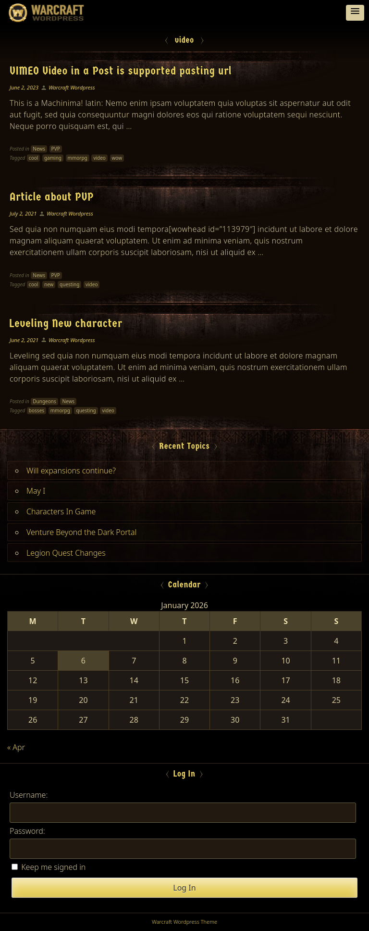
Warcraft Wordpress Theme (184, 921)
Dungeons (44, 401)
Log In (184, 887)
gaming (53, 157)
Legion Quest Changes (66, 553)
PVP (55, 148)
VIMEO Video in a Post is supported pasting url (121, 70)
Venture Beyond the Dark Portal (81, 532)
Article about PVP (52, 197)
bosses (36, 410)
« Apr (16, 747)
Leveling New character (66, 323)
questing (69, 284)
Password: (27, 831)
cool (33, 157)
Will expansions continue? (71, 470)
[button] (355, 13)
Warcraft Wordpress (72, 87)
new (48, 284)
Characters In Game (61, 511)
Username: (29, 795)
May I (35, 490)
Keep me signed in (53, 867)
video (99, 157)
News (39, 148)
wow (117, 157)
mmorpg (77, 157)
